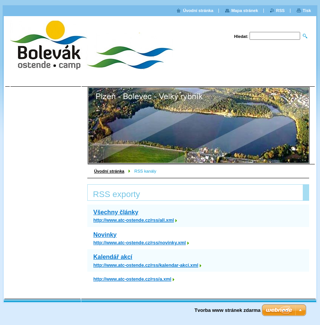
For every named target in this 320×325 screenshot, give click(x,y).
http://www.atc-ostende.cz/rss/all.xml (133, 220)
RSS (280, 10)
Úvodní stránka (109, 171)
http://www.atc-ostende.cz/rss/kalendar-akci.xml (145, 265)
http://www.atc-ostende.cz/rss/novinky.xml (139, 242)
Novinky (105, 235)
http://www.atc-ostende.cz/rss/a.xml (132, 279)
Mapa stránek (244, 10)
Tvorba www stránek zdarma (227, 310)
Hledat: (241, 36)
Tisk (307, 10)
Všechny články (115, 212)
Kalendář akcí (112, 257)
